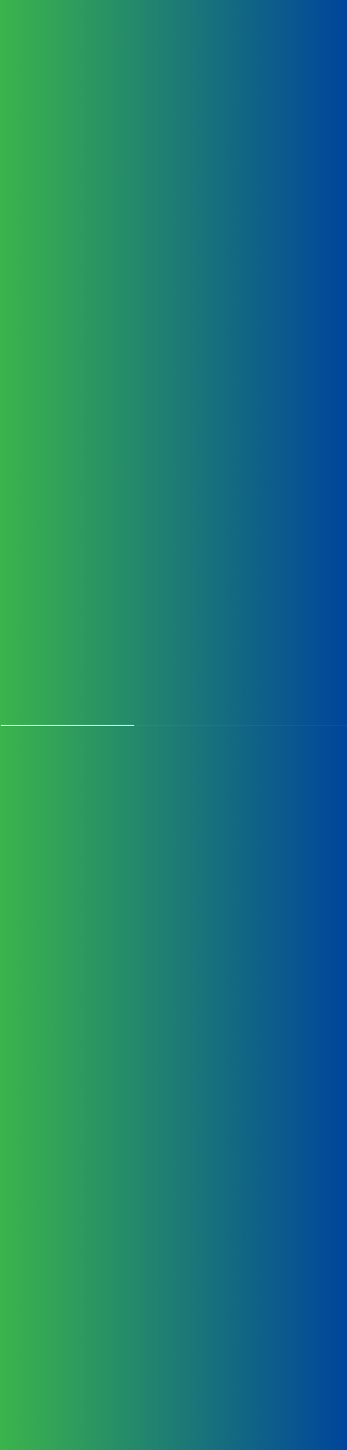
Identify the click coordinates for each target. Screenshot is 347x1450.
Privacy (229, 1359)
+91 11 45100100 (214, 1250)
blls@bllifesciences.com (229, 1308)
